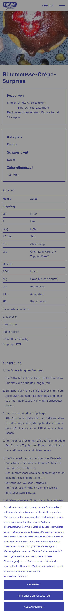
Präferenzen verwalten (33, 595)
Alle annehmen (34, 606)
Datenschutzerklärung (15, 575)
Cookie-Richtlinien (21, 566)
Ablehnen (33, 584)
